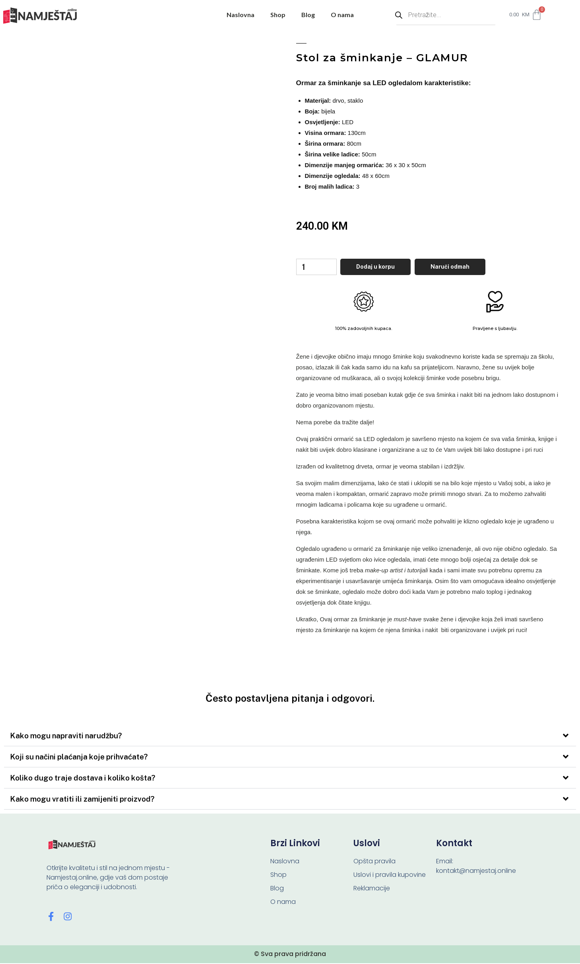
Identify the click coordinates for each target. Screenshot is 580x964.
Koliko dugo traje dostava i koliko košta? (82, 778)
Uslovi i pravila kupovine (389, 875)
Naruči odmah (453, 267)
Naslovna (240, 14)
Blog (308, 14)
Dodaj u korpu (379, 267)
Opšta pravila (374, 861)
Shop (277, 14)
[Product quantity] (318, 267)
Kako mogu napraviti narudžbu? (66, 736)
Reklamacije (371, 889)
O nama (342, 14)
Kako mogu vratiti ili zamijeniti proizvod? (82, 799)
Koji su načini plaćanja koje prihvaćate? (79, 757)
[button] (290, 736)
